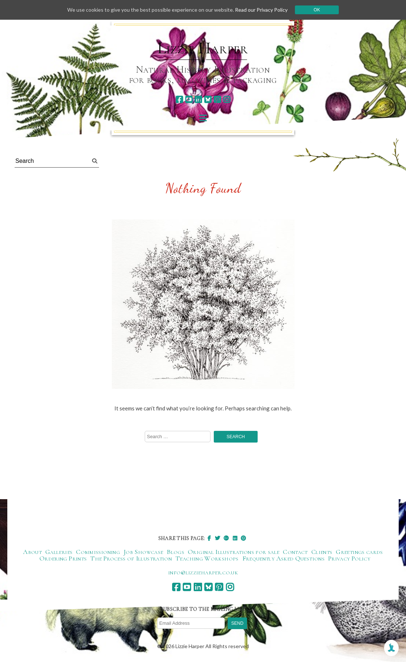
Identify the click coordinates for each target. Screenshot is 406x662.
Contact (295, 552)
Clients (322, 552)
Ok (317, 9)
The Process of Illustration (131, 558)
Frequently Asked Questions (283, 558)
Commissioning (98, 552)
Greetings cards (359, 552)
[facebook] (179, 99)
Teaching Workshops (206, 558)
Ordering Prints (63, 558)
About (32, 552)
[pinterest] (217, 99)
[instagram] (226, 99)
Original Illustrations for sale (233, 552)
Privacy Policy (349, 558)
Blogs (175, 552)
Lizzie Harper (203, 48)
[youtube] (188, 99)
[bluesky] (207, 99)
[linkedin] (198, 99)
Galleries (58, 552)
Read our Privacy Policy (261, 10)
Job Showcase (143, 552)
